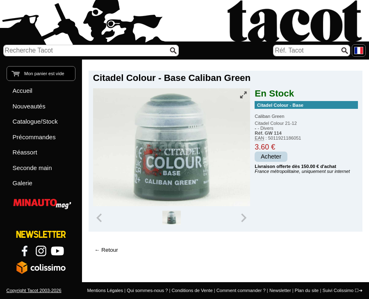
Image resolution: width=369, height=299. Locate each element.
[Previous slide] (100, 218)
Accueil (22, 90)
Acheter (271, 156)
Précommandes (34, 136)
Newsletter (280, 290)
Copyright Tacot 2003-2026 (34, 290)
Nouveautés (29, 106)
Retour (109, 250)
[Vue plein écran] (243, 94)
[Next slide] (244, 218)
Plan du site (307, 290)
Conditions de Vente (191, 290)
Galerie (22, 182)
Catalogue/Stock (35, 121)
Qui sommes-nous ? (147, 290)
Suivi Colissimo (337, 290)
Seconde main (32, 167)
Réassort (25, 152)
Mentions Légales (105, 290)
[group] (171, 218)
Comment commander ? (241, 290)
